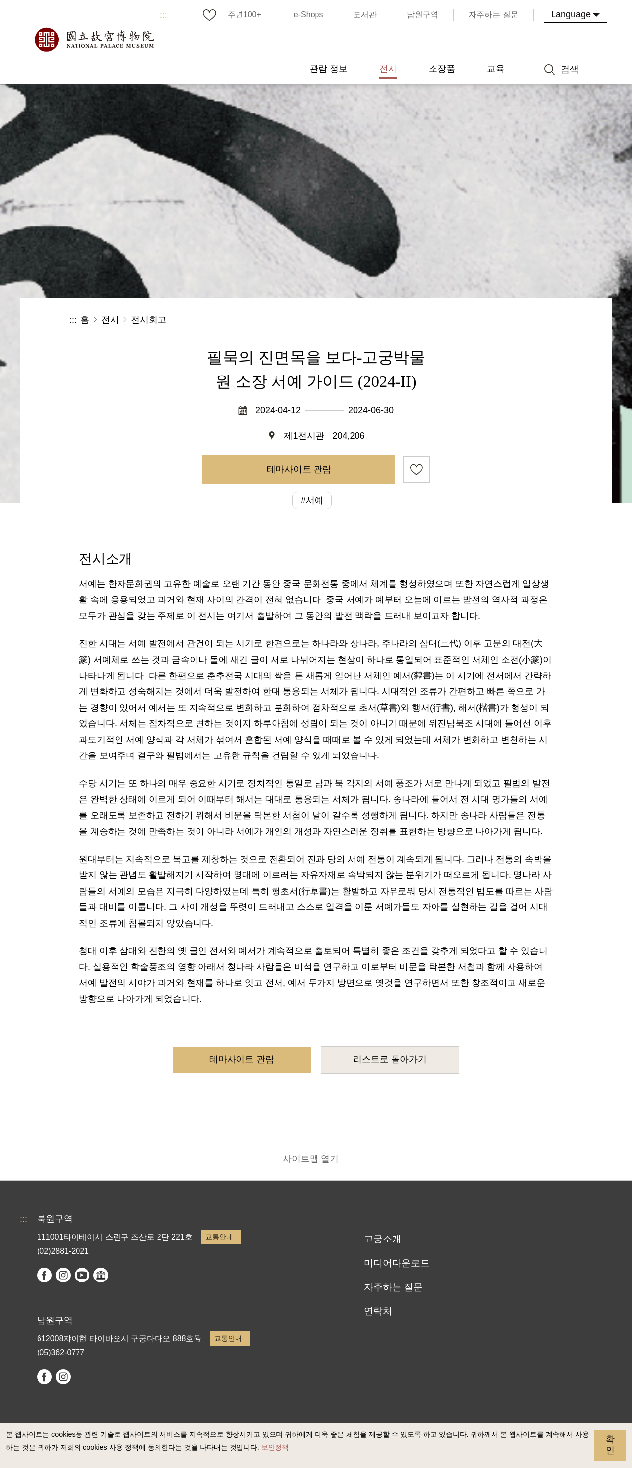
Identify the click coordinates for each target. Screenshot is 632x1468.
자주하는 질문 (393, 1287)
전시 (110, 320)
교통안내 (219, 1237)
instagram (63, 1275)
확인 (610, 1444)
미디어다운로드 (397, 1263)
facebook (44, 1275)
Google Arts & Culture (100, 1275)
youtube (82, 1275)
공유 (455, 320)
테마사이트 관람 (299, 469)
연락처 (378, 1311)
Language (571, 14)
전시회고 (148, 320)
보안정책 (275, 1447)
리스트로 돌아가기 (390, 1059)
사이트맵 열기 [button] (311, 1159)
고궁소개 (382, 1239)
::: (163, 15)
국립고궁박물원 (94, 39)
